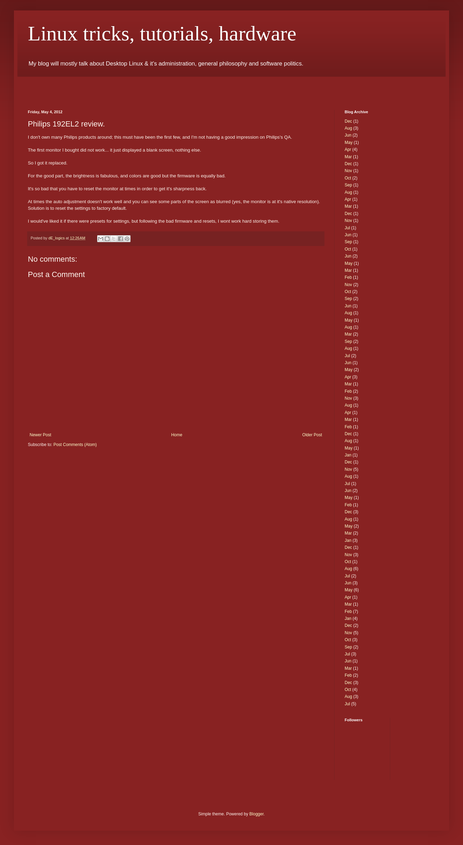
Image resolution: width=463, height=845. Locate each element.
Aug (348, 128)
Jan (348, 455)
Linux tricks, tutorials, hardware (162, 33)
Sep (348, 185)
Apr (348, 149)
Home (176, 434)
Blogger (256, 814)
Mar (348, 156)
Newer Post (40, 434)
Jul (347, 227)
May (349, 142)
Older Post (312, 434)
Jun (348, 135)
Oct (348, 178)
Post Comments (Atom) (75, 444)
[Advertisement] (109, 87)
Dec (348, 121)
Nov (348, 170)
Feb (348, 277)
